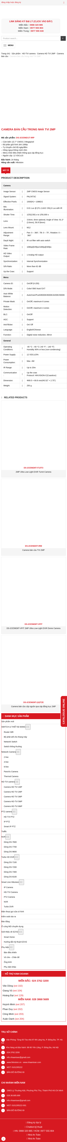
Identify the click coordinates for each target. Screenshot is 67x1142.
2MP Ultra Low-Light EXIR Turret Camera (33, 472)
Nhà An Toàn (34, 1135)
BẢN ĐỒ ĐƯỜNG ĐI (15, 1072)
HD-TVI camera (28, 53)
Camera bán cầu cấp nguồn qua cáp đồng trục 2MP (33, 706)
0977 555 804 (36, 28)
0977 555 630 (37, 31)
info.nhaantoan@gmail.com (18, 1057)
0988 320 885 (36, 25)
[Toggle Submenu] (28, 727)
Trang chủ (5, 53)
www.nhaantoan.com (32, 1062)
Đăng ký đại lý (34, 1122)
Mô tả (6, 170)
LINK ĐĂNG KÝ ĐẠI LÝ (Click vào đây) (30, 21)
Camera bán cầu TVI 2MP (33, 550)
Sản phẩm (16, 53)
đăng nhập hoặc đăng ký (11, 2)
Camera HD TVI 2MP (46, 53)
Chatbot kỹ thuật (34, 1127)
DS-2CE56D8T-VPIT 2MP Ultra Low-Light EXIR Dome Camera (33, 628)
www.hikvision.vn (13, 1062)
